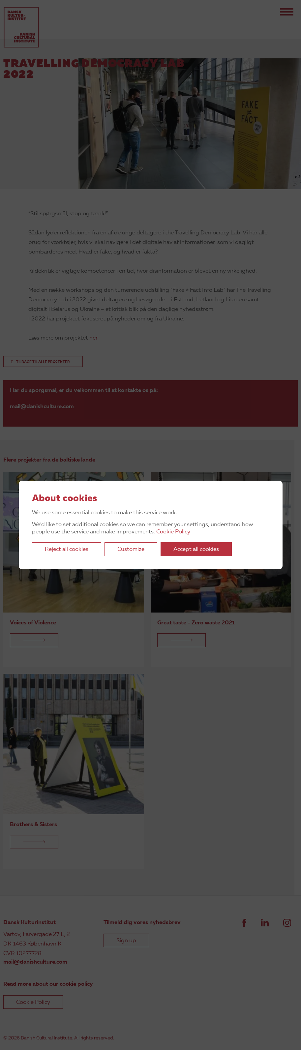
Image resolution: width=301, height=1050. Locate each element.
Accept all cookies (196, 549)
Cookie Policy (173, 532)
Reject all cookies (66, 549)
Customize (130, 549)
